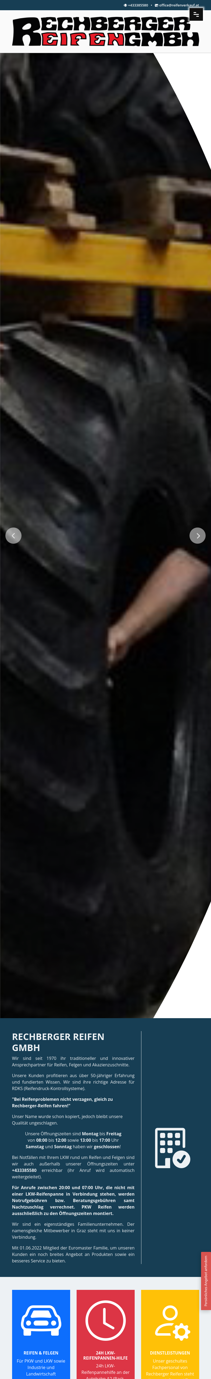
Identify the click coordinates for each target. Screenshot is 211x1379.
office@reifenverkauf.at (179, 5)
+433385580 (138, 5)
